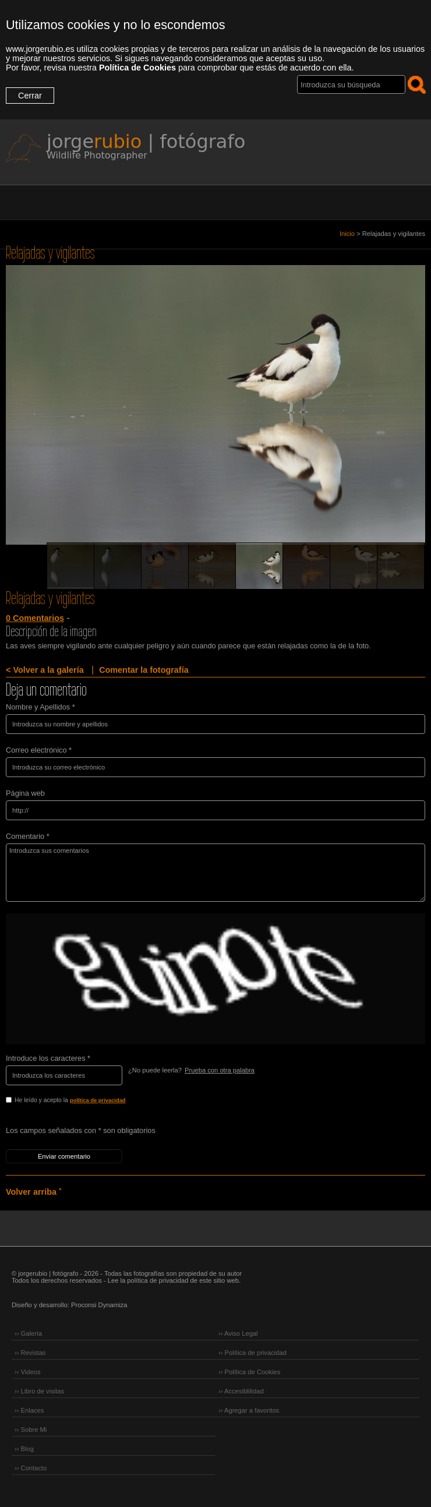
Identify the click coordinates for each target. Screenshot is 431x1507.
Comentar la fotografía (144, 670)
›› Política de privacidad (252, 1352)
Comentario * (28, 836)
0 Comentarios (35, 618)
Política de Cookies (137, 67)
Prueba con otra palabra (220, 1070)
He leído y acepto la (95, 1101)
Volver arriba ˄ (33, 1192)
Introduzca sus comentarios (215, 873)
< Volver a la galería (45, 670)
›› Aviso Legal (238, 1333)
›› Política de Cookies (249, 1371)
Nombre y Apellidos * (40, 707)
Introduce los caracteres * (48, 1058)
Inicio (347, 233)
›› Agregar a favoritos (248, 1410)
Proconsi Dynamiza (99, 1304)
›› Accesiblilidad (241, 1391)
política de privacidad (98, 1100)
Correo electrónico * (39, 750)
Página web (25, 793)
